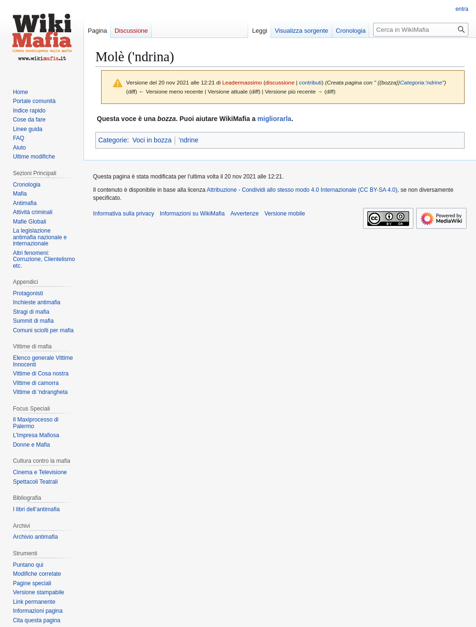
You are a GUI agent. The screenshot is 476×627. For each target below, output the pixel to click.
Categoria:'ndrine (421, 82)
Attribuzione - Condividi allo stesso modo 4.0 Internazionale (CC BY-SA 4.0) (302, 190)
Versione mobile (284, 213)
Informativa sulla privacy (123, 213)
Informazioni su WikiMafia (192, 213)
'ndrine (188, 140)
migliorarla (274, 118)
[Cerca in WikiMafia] (420, 30)
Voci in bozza (152, 140)
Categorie (112, 140)
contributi (310, 82)
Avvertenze (244, 213)
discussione (279, 82)
